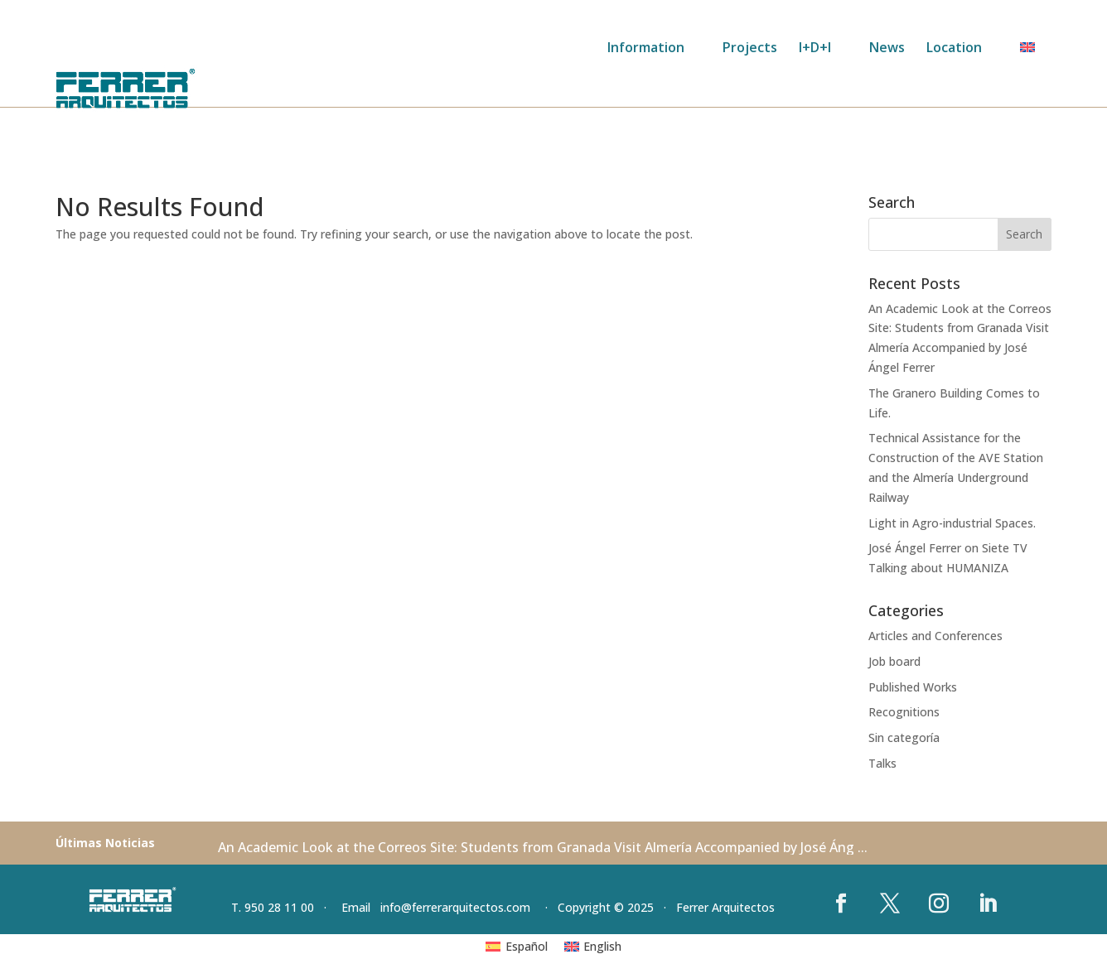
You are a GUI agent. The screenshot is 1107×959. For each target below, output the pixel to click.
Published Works (912, 687)
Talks (882, 763)
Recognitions (904, 712)
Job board (894, 661)
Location (954, 48)
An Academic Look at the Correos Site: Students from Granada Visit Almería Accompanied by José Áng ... (543, 847)
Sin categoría (904, 737)
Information (645, 48)
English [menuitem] (602, 946)
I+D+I (815, 48)
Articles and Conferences (935, 635)
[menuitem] (1035, 53)
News (887, 48)
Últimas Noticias (105, 843)
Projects (750, 48)
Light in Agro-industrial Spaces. (952, 523)
